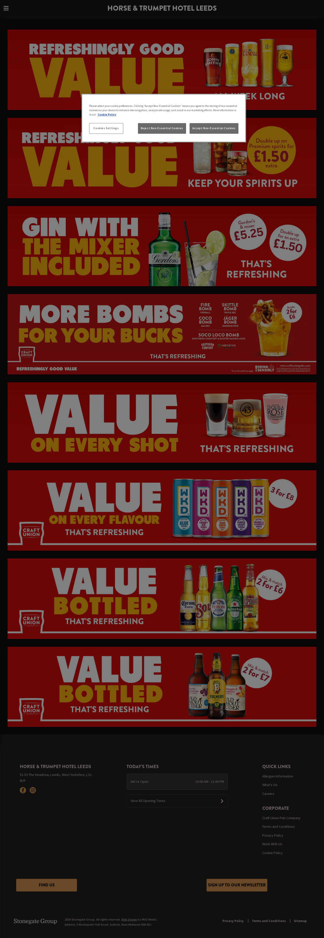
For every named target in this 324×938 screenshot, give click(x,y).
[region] (164, 118)
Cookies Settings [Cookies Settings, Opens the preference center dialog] (106, 128)
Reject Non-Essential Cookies (162, 128)
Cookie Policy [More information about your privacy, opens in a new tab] (107, 114)
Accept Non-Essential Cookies (214, 128)
